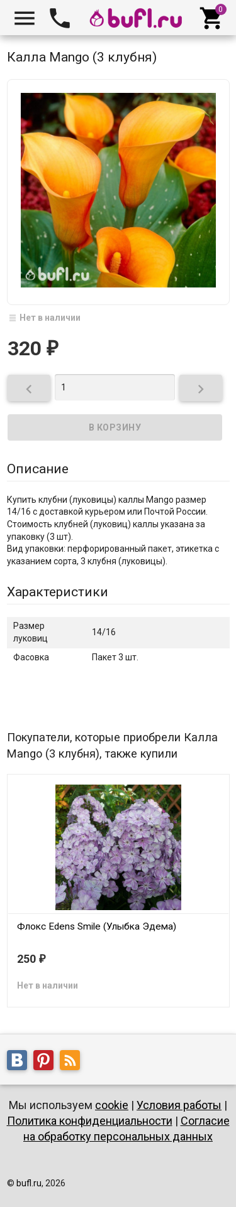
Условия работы (179, 1105)
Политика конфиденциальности (89, 1120)
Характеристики (57, 591)
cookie (111, 1105)
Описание (38, 468)
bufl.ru (29, 1183)
